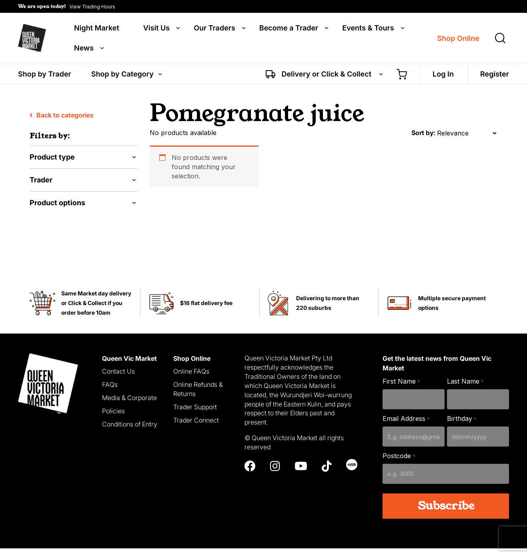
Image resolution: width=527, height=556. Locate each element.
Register (494, 75)
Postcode (399, 464)
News (84, 49)
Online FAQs (191, 379)
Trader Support (195, 415)
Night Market (96, 29)
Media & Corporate (129, 406)
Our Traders (214, 29)
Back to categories (62, 123)
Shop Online (458, 39)
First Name (401, 389)
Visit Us (156, 29)
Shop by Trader (44, 75)
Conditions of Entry (129, 432)
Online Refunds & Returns (198, 397)
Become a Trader (288, 29)
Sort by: (423, 141)
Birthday (461, 427)
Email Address (406, 427)
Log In (443, 75)
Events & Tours (368, 29)
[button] (66, 6)
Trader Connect (196, 428)
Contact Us (118, 379)
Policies (113, 419)
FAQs (110, 392)
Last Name (465, 389)
